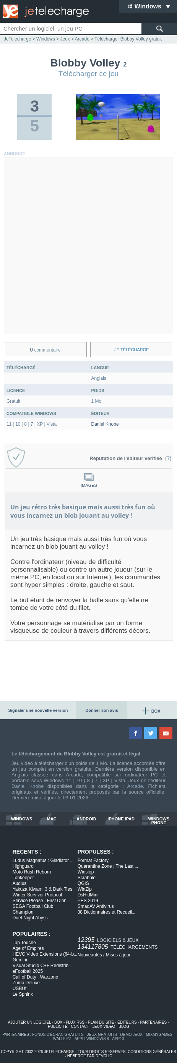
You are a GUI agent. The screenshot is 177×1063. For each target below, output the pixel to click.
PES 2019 (88, 900)
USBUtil (21, 988)
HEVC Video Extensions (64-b (45, 954)
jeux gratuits (102, 1034)
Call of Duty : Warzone (35, 977)
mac (52, 819)
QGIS (83, 883)
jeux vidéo (104, 1026)
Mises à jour (118, 955)
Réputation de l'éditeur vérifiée (130, 458)
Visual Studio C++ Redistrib (42, 965)
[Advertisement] (88, 245)
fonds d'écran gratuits (58, 1034)
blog (124, 1026)
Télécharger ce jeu (88, 74)
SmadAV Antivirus (96, 906)
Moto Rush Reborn (32, 872)
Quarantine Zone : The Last (108, 866)
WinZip (85, 889)
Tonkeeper (23, 877)
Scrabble (87, 877)
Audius (20, 883)
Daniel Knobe (105, 424)
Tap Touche (24, 942)
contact (80, 1026)
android (86, 819)
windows (21, 819)
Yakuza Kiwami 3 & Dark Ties (43, 889)
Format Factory (93, 860)
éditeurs (127, 1022)
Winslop (86, 872)
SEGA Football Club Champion (33, 909)
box (58, 1022)
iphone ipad (121, 819)
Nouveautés (90, 955)
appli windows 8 (92, 1039)
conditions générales (152, 1052)
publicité (58, 1026)
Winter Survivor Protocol (37, 895)
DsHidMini (88, 895)
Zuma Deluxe (26, 982)
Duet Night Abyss (30, 917)
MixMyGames (159, 1034)
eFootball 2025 (28, 971)
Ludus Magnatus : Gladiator (43, 860)
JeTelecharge (17, 39)
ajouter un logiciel (29, 1022)
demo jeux (131, 1034)
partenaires (153, 1022)
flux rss (75, 1022)
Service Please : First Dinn (41, 900)
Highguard (23, 866)
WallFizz (62, 1039)
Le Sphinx (23, 994)
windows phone (158, 821)
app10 (118, 1039)
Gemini (20, 960)
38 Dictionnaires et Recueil (106, 912)
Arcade (135, 786)
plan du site (101, 1022)
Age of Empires (28, 948)
